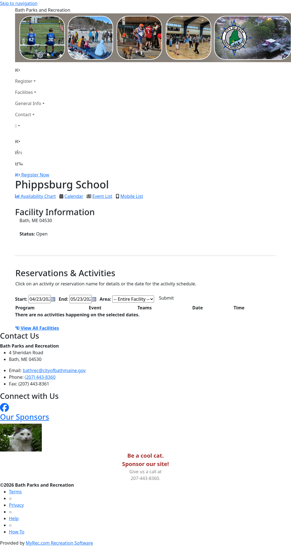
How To (16, 532)
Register (23, 81)
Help (14, 518)
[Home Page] (30, 70)
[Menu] (19, 163)
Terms (15, 492)
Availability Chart (35, 196)
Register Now (35, 175)
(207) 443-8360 (40, 377)
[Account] (30, 125)
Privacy (16, 505)
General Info (28, 103)
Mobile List (131, 196)
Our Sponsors (24, 417)
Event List (102, 196)
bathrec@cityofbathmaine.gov (54, 370)
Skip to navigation (18, 3)
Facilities (24, 92)
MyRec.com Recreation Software (59, 543)
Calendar (73, 196)
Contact (23, 114)
